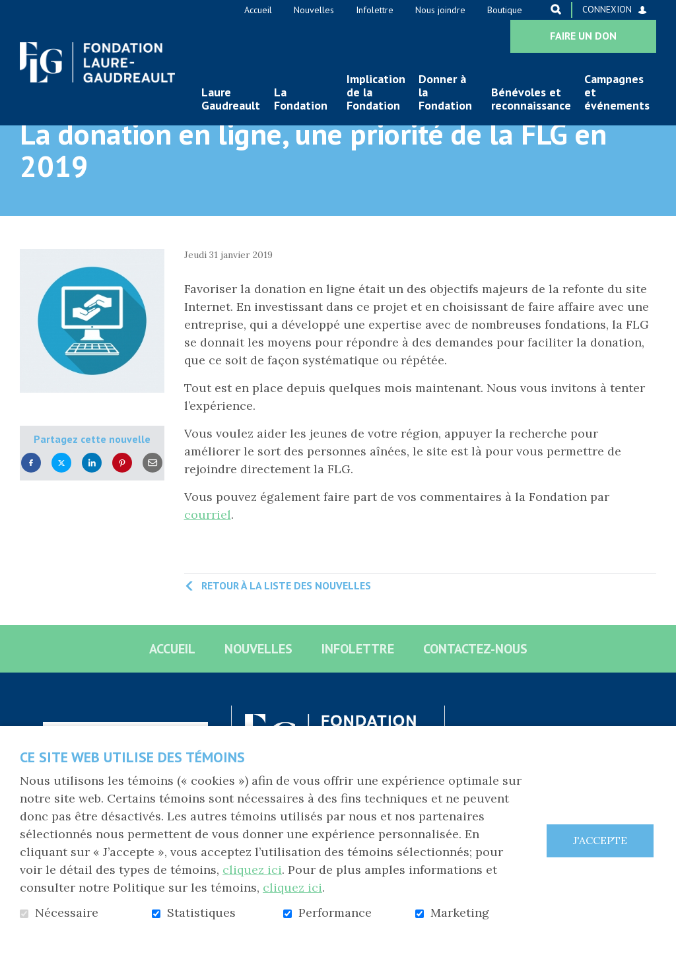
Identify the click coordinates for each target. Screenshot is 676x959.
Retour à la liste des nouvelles (286, 626)
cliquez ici (252, 869)
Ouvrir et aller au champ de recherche (556, 9)
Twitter (61, 503)
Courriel (152, 503)
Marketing (459, 912)
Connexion (607, 9)
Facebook (31, 503)
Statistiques (201, 912)
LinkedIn (92, 503)
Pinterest (122, 503)
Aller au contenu (10, 10)
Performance (335, 912)
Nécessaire (66, 912)
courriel (207, 555)
